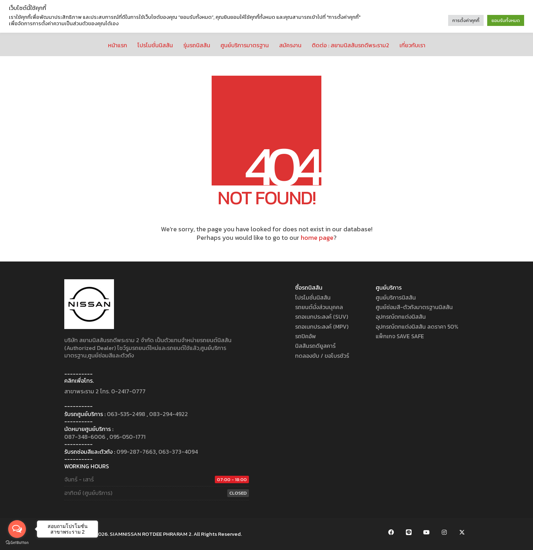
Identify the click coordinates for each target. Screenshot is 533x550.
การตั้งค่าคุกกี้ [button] (465, 20)
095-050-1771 (127, 437)
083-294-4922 (168, 414)
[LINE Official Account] (409, 532)
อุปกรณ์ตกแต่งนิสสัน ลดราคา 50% (417, 326)
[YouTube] (426, 532)
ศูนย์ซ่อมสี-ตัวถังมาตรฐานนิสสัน (414, 307)
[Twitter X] (462, 532)
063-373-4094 (178, 451)
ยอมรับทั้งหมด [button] (505, 20)
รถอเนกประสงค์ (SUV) (321, 316)
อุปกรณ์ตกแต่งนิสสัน (401, 316)
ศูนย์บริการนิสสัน (396, 297)
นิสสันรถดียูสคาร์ (315, 346)
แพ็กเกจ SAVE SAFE (400, 336)
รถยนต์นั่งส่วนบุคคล (319, 307)
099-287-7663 (136, 451)
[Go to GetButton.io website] (17, 542)
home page (317, 237)
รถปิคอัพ (305, 336)
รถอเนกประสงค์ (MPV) (321, 326)
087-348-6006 (84, 437)
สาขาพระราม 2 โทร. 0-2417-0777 (105, 391)
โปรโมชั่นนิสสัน (313, 297)
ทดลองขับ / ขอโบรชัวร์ (322, 356)
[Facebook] (391, 532)
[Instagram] (444, 532)
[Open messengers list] (17, 529)
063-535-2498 (126, 414)
